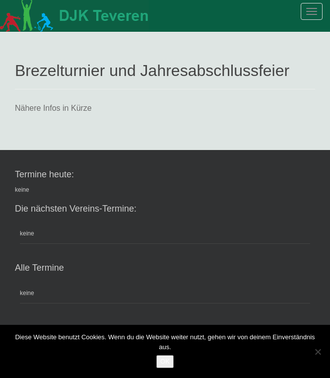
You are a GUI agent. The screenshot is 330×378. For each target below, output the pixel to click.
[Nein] (318, 352)
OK (165, 361)
